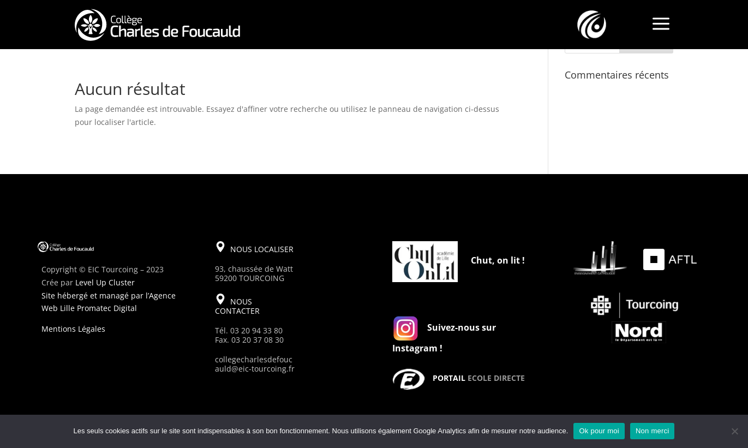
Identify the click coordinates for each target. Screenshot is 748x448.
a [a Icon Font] (661, 24)
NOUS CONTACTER (237, 306)
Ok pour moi (599, 431)
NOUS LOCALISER (262, 249)
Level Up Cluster (105, 282)
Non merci (652, 431)
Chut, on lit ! (498, 260)
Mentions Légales (73, 329)
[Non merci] (734, 431)
